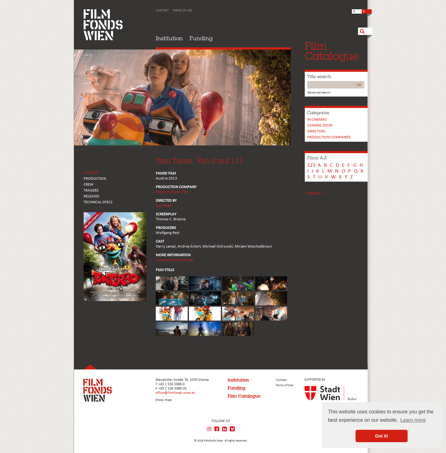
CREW (89, 185)
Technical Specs (98, 202)
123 (311, 165)
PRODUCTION (95, 179)
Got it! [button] (381, 436)
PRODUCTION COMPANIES (329, 137)
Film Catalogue (244, 396)
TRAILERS (91, 190)
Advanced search (318, 92)
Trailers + (314, 193)
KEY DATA (91, 173)
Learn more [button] (413, 420)
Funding (201, 38)
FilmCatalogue (332, 51)
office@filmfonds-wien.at (175, 393)
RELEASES (91, 196)
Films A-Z (316, 158)
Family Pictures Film (172, 192)
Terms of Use (182, 10)
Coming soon (319, 125)
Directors (316, 131)
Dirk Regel (164, 206)
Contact (162, 10)
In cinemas (317, 120)
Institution (169, 38)
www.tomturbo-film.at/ (175, 260)
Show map (163, 400)
